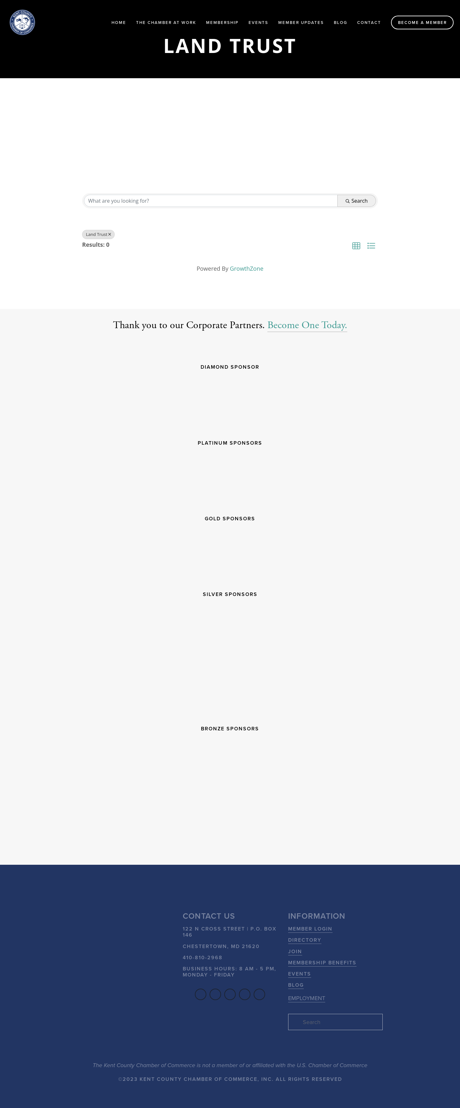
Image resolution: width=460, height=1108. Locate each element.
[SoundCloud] (244, 994)
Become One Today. (307, 325)
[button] (356, 246)
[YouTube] (230, 994)
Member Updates (301, 22)
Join (295, 951)
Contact (369, 22)
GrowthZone (247, 268)
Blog (340, 22)
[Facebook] (200, 994)
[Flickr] (259, 994)
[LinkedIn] (215, 994)
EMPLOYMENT (306, 998)
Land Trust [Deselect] (98, 234)
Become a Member (422, 22)
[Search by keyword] (211, 201)
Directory (304, 940)
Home (118, 22)
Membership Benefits (322, 962)
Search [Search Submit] (357, 200)
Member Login (310, 928)
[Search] (335, 1022)
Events (258, 22)
